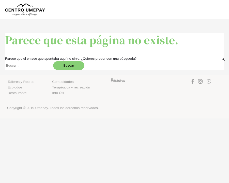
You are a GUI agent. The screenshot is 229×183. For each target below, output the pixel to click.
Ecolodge (15, 87)
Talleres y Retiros (21, 82)
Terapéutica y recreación (71, 87)
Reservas (118, 80)
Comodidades (62, 82)
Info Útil (58, 93)
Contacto (118, 81)
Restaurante (17, 93)
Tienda (116, 79)
